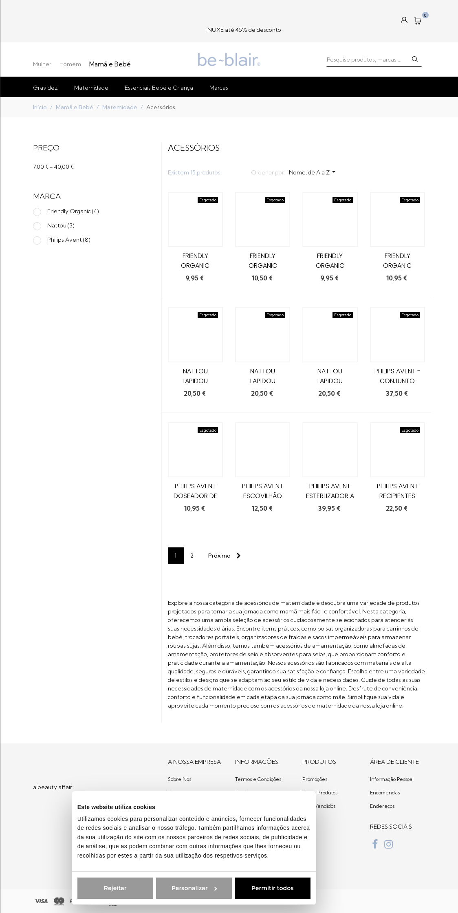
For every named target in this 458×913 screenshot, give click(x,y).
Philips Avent (68, 239)
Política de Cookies (256, 867)
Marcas (218, 87)
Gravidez (45, 87)
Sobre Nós (179, 779)
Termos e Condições (258, 779)
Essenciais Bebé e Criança (159, 87)
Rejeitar (51, 888)
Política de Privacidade (261, 819)
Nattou (61, 225)
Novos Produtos (319, 793)
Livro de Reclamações (260, 833)
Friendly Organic (73, 211)
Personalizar (130, 888)
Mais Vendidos (318, 806)
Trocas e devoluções (258, 806)
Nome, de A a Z (313, 172)
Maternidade (91, 87)
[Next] (222, 555)
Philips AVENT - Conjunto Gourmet (397, 380)
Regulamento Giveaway (251, 850)
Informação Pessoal (392, 779)
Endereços (382, 806)
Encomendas (385, 793)
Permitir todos (209, 888)
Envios (242, 793)
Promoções (314, 779)
